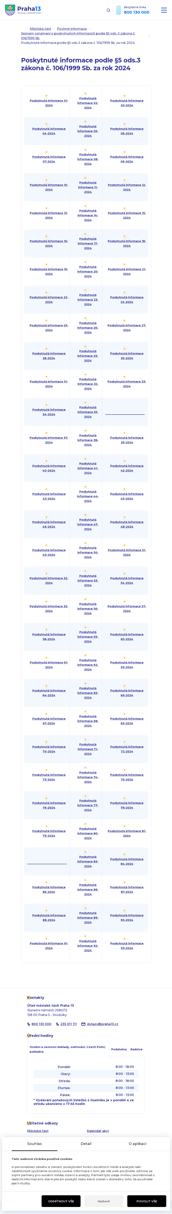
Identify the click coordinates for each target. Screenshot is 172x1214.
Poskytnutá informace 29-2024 (87, 355)
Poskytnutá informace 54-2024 (127, 580)
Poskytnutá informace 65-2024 (87, 692)
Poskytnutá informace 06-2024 (127, 131)
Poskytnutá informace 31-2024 (49, 384)
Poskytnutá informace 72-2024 (127, 749)
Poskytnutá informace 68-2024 (88, 721)
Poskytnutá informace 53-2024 (88, 580)
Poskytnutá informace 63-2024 (127, 665)
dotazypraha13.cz (102, 1024)
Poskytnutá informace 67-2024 (49, 721)
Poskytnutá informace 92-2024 (87, 945)
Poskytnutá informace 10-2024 (49, 187)
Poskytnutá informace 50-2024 (87, 552)
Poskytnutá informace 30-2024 (127, 356)
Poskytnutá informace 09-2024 (127, 159)
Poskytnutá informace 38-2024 (87, 440)
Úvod (22, 29)
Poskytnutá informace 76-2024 (49, 805)
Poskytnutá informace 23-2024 (88, 299)
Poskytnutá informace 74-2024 (88, 777)
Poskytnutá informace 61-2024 (49, 665)
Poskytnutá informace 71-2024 (88, 749)
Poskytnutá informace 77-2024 (87, 805)
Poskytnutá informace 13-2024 (49, 215)
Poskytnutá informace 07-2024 (49, 159)
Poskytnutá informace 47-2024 (87, 524)
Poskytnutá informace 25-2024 (49, 328)
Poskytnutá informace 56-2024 (87, 608)
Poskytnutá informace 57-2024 (127, 609)
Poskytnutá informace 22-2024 (49, 300)
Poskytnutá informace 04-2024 (49, 131)
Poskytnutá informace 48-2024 (127, 524)
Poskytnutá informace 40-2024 (49, 468)
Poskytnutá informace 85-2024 (49, 889)
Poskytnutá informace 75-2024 (127, 777)
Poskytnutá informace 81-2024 (127, 833)
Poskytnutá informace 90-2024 (127, 918)
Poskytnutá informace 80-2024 (88, 833)
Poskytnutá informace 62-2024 (87, 664)
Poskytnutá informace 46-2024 (49, 524)
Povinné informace (72, 29)
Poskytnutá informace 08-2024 (88, 159)
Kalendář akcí (98, 1131)
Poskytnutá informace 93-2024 (127, 946)
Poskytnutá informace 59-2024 (87, 636)
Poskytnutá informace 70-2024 (49, 749)
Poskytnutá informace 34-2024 (49, 412)
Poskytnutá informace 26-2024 (87, 327)
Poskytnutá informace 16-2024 (49, 243)
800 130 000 (136, 12)
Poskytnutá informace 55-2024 (49, 609)
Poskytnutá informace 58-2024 (49, 637)
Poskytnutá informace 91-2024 (49, 946)
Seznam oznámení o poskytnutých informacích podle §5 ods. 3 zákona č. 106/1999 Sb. (78, 36)
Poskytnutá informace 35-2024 (88, 412)
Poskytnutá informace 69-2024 (127, 721)
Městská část (40, 29)
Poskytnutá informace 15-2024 (127, 215)
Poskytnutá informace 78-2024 (127, 805)
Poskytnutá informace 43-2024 (49, 496)
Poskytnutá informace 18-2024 (127, 243)
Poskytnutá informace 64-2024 (49, 693)
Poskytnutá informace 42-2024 (127, 468)
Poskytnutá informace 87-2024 (127, 889)
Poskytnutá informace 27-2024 (127, 328)
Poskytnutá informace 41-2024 (88, 468)
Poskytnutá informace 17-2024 (88, 243)
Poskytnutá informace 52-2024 (49, 580)
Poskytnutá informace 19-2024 (49, 271)
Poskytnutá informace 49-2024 (49, 552)
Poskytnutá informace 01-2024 (49, 103)
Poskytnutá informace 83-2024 (87, 861)
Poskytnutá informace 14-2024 (88, 215)
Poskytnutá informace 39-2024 (127, 440)
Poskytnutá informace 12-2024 (127, 187)
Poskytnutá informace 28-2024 (49, 356)
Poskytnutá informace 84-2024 (127, 861)
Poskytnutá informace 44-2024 (88, 496)
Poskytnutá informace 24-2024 (127, 300)
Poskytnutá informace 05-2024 (87, 131)
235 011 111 (68, 1024)
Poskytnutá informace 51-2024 (127, 552)
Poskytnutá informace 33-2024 (127, 384)
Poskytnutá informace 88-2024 (49, 918)
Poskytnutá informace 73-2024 (49, 777)
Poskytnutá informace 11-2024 (88, 187)
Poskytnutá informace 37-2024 (49, 440)
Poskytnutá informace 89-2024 (88, 917)
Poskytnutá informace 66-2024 (127, 693)
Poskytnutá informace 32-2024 (88, 383)
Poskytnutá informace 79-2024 (49, 833)
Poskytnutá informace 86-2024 (88, 889)
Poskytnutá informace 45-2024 (127, 496)
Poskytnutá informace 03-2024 (127, 103)
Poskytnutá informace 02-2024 (87, 103)
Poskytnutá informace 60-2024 (127, 637)
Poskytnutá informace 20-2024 (87, 271)
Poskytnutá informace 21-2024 (127, 271)
